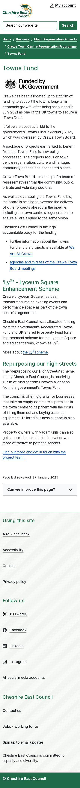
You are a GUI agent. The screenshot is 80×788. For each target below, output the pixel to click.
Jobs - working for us (21, 726)
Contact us (12, 711)
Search (68, 25)
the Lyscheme (35, 352)
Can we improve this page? (31, 489)
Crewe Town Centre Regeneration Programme (42, 46)
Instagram (18, 662)
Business (22, 39)
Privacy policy (14, 582)
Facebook (18, 630)
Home (7, 39)
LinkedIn (17, 646)
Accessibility (13, 550)
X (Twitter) (19, 614)
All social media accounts (24, 677)
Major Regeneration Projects (55, 39)
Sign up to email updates (23, 742)
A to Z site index (16, 534)
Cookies (9, 566)
